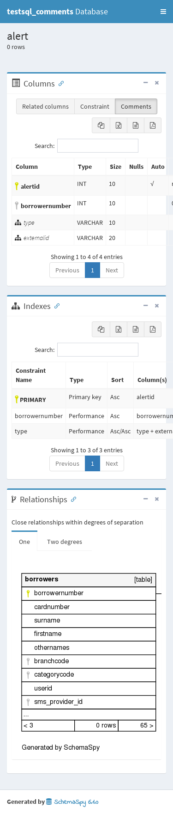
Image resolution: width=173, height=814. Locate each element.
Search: (86, 146)
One (24, 541)
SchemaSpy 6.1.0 (72, 802)
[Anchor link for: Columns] (59, 83)
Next (112, 270)
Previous (67, 270)
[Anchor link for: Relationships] (71, 498)
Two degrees (64, 541)
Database (57, 11)
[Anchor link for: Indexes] (55, 305)
